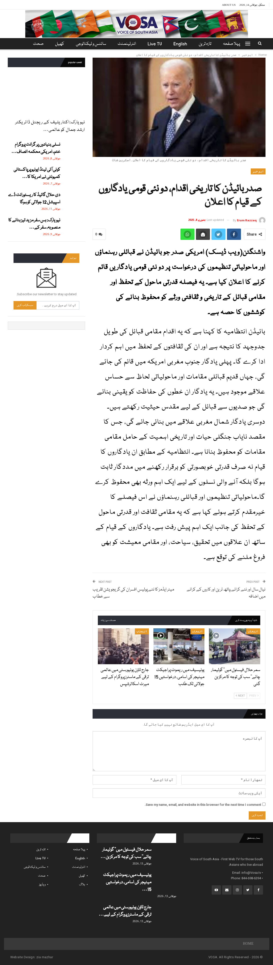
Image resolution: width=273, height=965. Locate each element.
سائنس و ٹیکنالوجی (90, 44)
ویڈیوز (42, 884)
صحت (42, 876)
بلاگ (82, 884)
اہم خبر (258, 171)
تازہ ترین (207, 44)
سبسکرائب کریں (25, 305)
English (182, 44)
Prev (253, 695)
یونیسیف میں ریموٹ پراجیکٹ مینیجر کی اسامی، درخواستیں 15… (127, 882)
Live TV (155, 44)
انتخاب (253, 631)
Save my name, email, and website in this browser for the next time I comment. (203, 805)
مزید (37, 44)
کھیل (58, 44)
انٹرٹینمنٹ (127, 44)
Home (248, 944)
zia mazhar (44, 957)
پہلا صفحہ (234, 44)
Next (240, 695)
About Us (229, 4)
